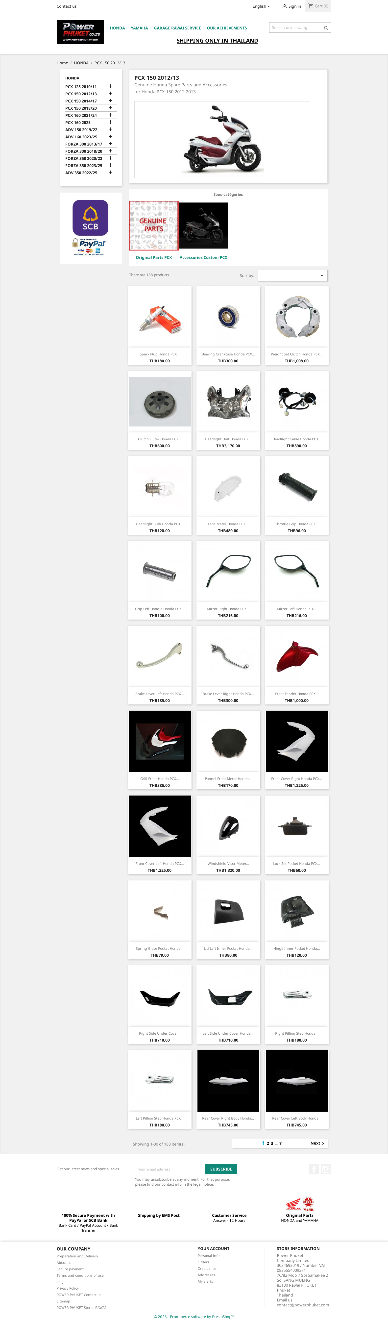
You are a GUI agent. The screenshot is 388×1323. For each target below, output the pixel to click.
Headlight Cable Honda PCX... (296, 439)
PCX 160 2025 (78, 122)
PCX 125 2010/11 (81, 86)
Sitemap (63, 1301)
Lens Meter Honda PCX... (228, 524)
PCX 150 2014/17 (81, 101)
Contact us (67, 6)
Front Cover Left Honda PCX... (160, 863)
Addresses (206, 1275)
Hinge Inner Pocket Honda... (296, 948)
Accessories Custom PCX (203, 257)
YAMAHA (139, 28)
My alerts (205, 1281)
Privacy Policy (68, 1288)
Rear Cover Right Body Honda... (228, 1118)
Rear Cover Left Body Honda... (296, 1118)
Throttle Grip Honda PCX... (296, 524)
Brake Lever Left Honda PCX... (159, 693)
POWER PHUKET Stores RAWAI (81, 1307)
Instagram (326, 1169)
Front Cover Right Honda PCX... (296, 778)
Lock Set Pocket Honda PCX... (296, 863)
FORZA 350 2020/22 (83, 158)
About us (64, 1262)
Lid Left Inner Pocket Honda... (228, 948)
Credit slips (207, 1268)
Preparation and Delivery (77, 1256)
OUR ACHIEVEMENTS (227, 28)
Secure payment (70, 1269)
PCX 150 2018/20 (81, 108)
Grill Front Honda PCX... (159, 778)
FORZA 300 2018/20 (83, 151)
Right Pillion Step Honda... (296, 1033)
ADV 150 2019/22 (81, 129)
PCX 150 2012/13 (81, 94)
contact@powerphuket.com (303, 1305)
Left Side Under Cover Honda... (228, 1033)
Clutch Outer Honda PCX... (159, 439)
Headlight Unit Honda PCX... (228, 439)
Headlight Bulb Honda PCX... (159, 524)
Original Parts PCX (154, 257)
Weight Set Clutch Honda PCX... (297, 354)
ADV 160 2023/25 (81, 137)
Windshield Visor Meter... (228, 863)
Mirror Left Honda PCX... (297, 608)
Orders (203, 1262)
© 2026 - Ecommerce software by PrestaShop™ (194, 1316)
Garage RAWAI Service (177, 28)
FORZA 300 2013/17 (83, 144)
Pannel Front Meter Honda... (228, 778)
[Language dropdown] (262, 7)
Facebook (314, 1169)
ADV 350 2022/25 (81, 172)
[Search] (300, 27)
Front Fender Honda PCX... (296, 693)
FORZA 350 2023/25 (83, 165)
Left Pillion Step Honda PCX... (160, 1118)
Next (318, 1144)
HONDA (117, 28)
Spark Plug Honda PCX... (160, 354)
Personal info (208, 1255)
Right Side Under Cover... (159, 1033)
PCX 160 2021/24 (81, 115)
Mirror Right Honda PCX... (228, 608)
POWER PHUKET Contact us (79, 1294)
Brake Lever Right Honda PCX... (228, 693)
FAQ (60, 1281)
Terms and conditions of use (80, 1275)
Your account (213, 1248)
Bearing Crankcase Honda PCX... (228, 354)
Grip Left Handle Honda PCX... (159, 608)
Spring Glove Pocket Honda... (160, 948)
